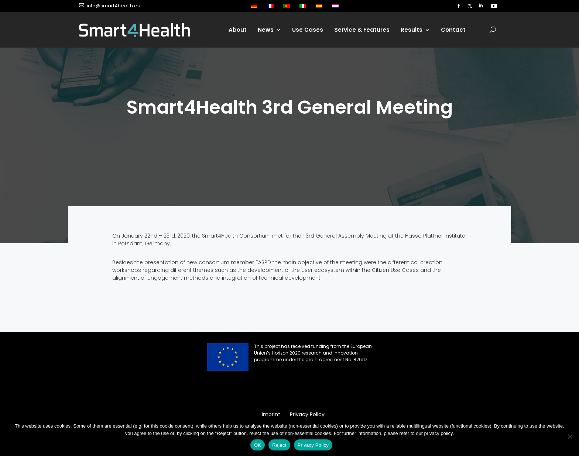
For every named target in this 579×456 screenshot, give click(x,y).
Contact (453, 30)
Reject (279, 445)
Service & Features (362, 30)
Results (411, 30)
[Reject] (569, 436)
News (266, 30)
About (238, 30)
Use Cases (307, 30)
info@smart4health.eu (113, 5)
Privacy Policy (313, 445)
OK (257, 445)
